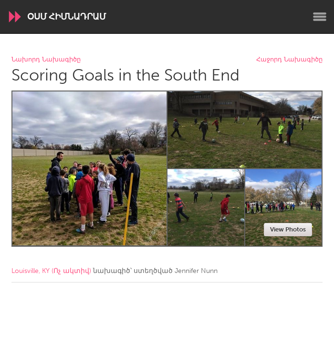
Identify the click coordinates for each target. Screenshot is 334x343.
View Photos (288, 229)
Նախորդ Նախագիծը (46, 60)
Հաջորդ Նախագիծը (289, 60)
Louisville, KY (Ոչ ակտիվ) (51, 271)
